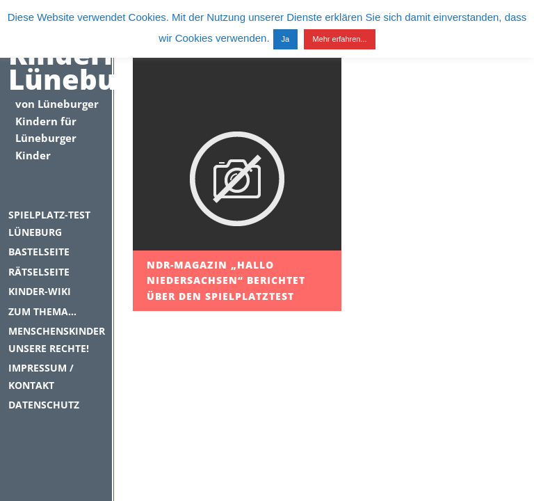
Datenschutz (43, 404)
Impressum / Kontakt (41, 376)
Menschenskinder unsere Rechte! (56, 339)
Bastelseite (39, 251)
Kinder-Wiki (39, 291)
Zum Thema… (42, 311)
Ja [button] (286, 39)
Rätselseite (39, 271)
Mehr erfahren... (339, 39)
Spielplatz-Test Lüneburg (49, 223)
